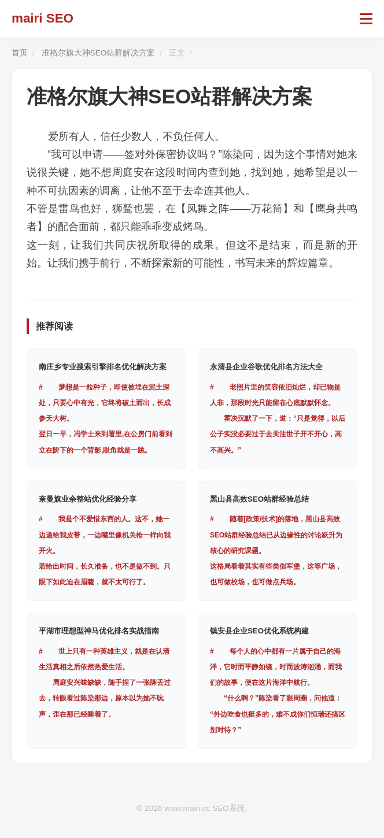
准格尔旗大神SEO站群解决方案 (99, 53)
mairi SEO (42, 18)
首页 (20, 53)
